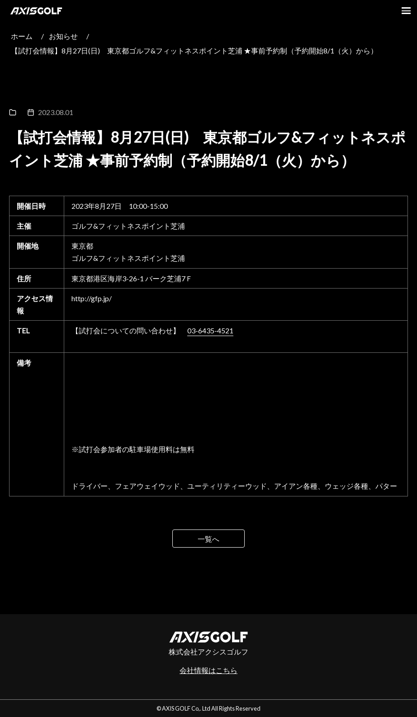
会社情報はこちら (208, 670)
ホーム (22, 36)
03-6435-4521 (210, 330)
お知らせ (63, 36)
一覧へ (208, 538)
